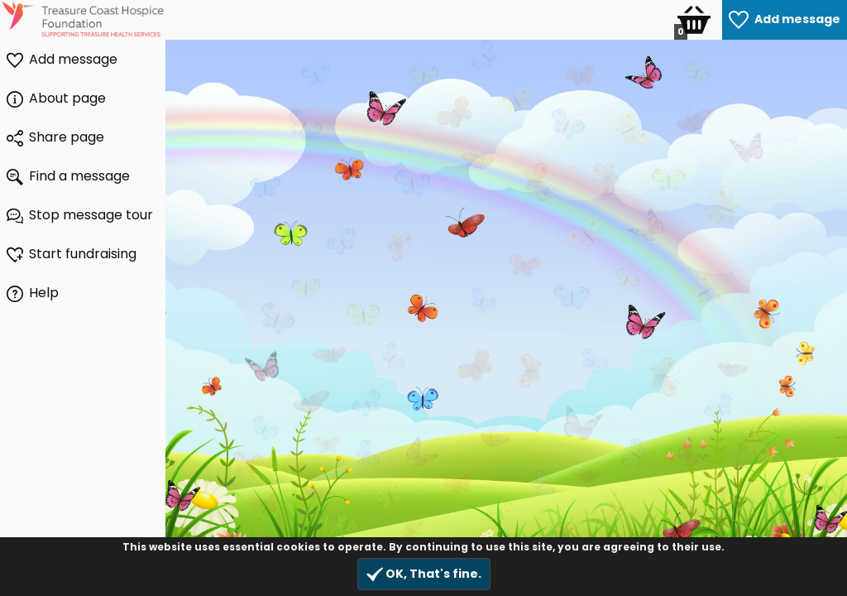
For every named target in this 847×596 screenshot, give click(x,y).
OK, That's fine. (423, 574)
